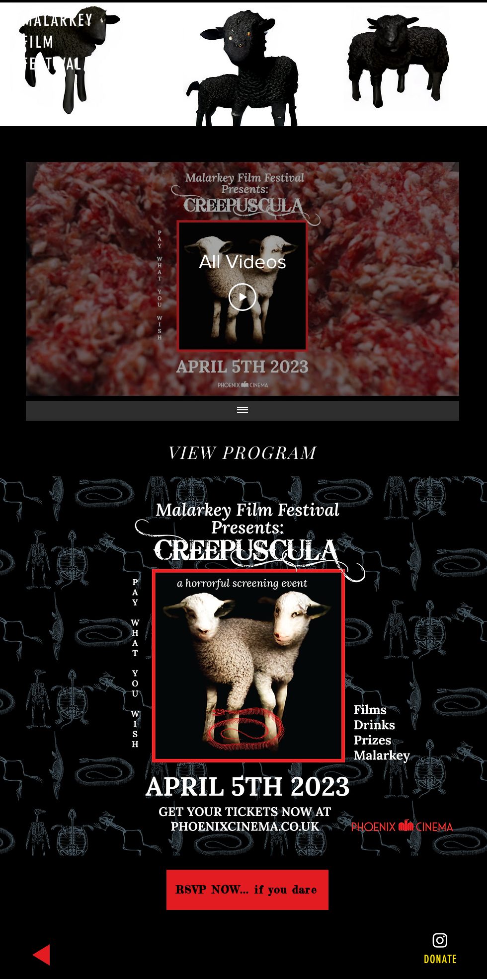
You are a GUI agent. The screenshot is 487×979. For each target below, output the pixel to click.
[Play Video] (242, 297)
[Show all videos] (242, 411)
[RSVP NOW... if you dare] (247, 890)
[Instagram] (440, 940)
